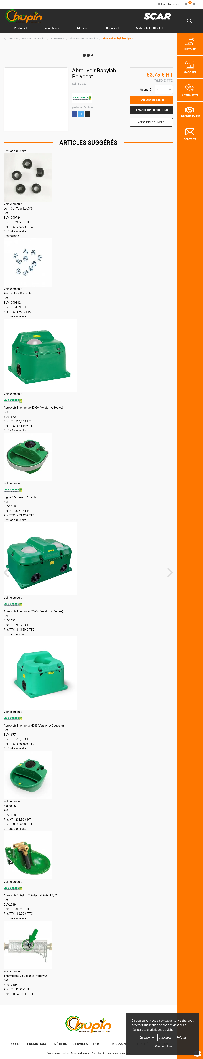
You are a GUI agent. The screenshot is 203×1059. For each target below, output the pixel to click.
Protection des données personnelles (110, 1053)
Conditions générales (58, 1053)
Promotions (52, 28)
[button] (118, 38)
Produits (20, 28)
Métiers (60, 1044)
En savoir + (147, 1037)
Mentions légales (80, 1053)
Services (80, 1044)
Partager (74, 114)
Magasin (119, 1044)
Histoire (98, 1044)
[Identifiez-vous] (169, 4)
